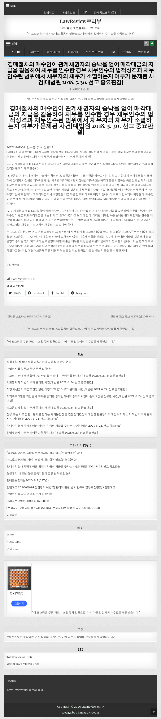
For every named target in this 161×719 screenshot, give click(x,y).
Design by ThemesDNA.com (80, 712)
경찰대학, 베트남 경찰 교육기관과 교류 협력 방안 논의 (38, 361)
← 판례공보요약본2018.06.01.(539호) (27, 316)
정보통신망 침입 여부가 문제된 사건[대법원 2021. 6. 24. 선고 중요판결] (49, 407)
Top (84, 12)
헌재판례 (73, 52)
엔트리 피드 (13, 541)
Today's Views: (16, 657)
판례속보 (34, 52)
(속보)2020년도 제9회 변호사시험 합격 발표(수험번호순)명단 (44, 452)
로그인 (10, 535)
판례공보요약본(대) (105, 12)
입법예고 (49, 12)
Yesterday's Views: (19, 663)
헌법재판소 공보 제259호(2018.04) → (133, 316)
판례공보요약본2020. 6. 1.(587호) (27, 480)
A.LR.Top (16, 52)
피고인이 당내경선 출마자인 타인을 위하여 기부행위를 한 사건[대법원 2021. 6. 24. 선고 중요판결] (65, 375)
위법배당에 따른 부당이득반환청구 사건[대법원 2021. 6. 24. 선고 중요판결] (52, 432)
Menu (13, 6)
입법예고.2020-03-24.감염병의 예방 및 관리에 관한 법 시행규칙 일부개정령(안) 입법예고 (60, 487)
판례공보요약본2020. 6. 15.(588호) (28, 501)
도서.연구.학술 (95, 52)
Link (113, 52)
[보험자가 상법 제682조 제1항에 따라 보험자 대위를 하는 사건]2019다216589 (53, 507)
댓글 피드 (12, 548)
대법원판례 (53, 52)
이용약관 (11, 514)
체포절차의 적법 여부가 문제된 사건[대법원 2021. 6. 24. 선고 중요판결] (49, 382)
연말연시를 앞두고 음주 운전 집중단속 (29, 368)
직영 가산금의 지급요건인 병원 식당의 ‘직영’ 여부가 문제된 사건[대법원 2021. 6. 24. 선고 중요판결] (66, 389)
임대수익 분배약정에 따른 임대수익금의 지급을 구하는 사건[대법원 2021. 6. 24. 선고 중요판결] (63, 425)
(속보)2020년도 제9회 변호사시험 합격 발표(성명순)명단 (41, 459)
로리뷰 (127, 52)
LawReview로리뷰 (80, 21)
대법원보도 (68, 12)
